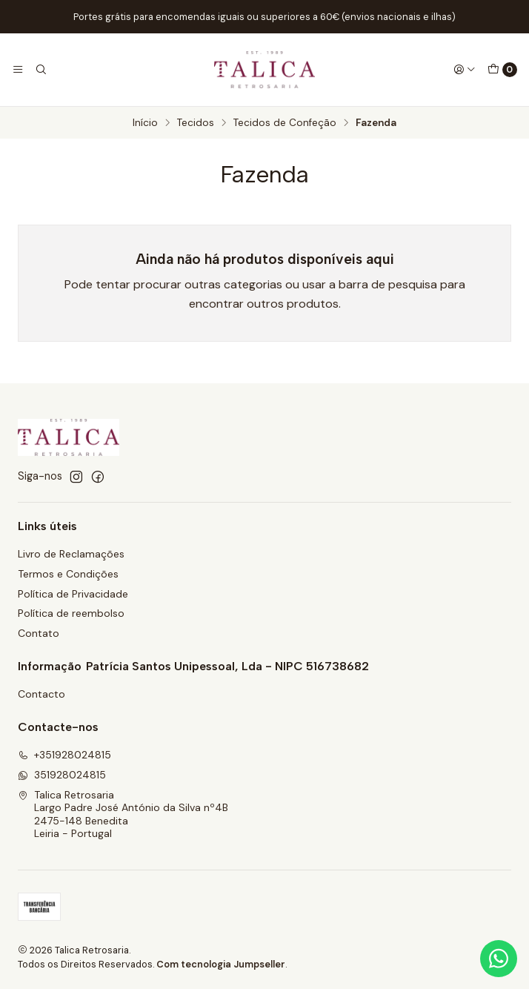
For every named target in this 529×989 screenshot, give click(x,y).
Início (145, 123)
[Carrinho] (502, 70)
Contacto (41, 694)
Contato (38, 633)
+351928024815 (64, 754)
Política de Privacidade (73, 594)
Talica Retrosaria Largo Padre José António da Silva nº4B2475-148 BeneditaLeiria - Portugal (123, 814)
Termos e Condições (68, 573)
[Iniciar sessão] (464, 69)
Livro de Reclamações (71, 553)
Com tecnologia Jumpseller (220, 964)
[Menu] (18, 69)
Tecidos (195, 123)
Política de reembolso (71, 613)
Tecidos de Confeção (284, 123)
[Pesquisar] (40, 69)
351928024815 (62, 774)
